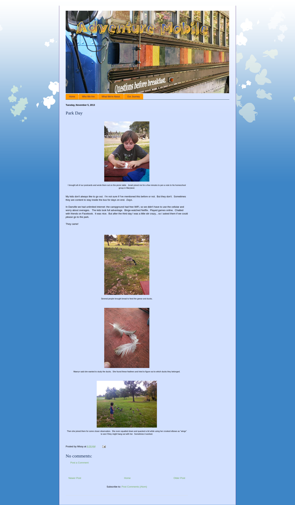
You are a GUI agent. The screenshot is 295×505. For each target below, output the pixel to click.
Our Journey (133, 96)
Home (72, 96)
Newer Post (74, 478)
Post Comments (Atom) (134, 486)
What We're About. (111, 96)
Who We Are (88, 96)
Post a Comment (79, 462)
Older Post (179, 478)
